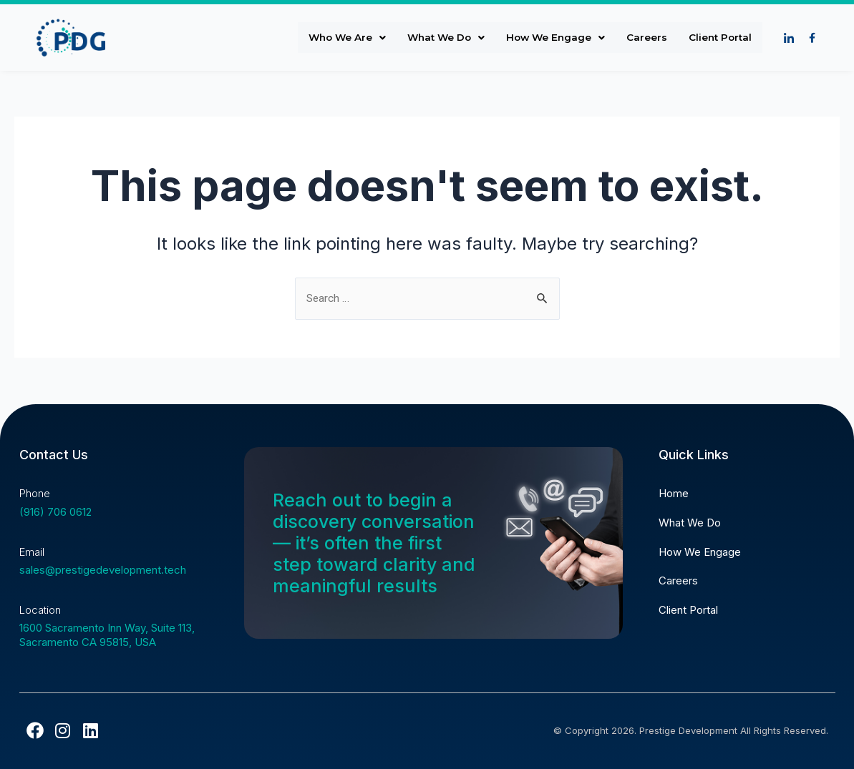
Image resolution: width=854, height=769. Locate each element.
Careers (643, 37)
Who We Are (336, 37)
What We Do (438, 37)
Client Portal (719, 37)
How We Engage (551, 37)
